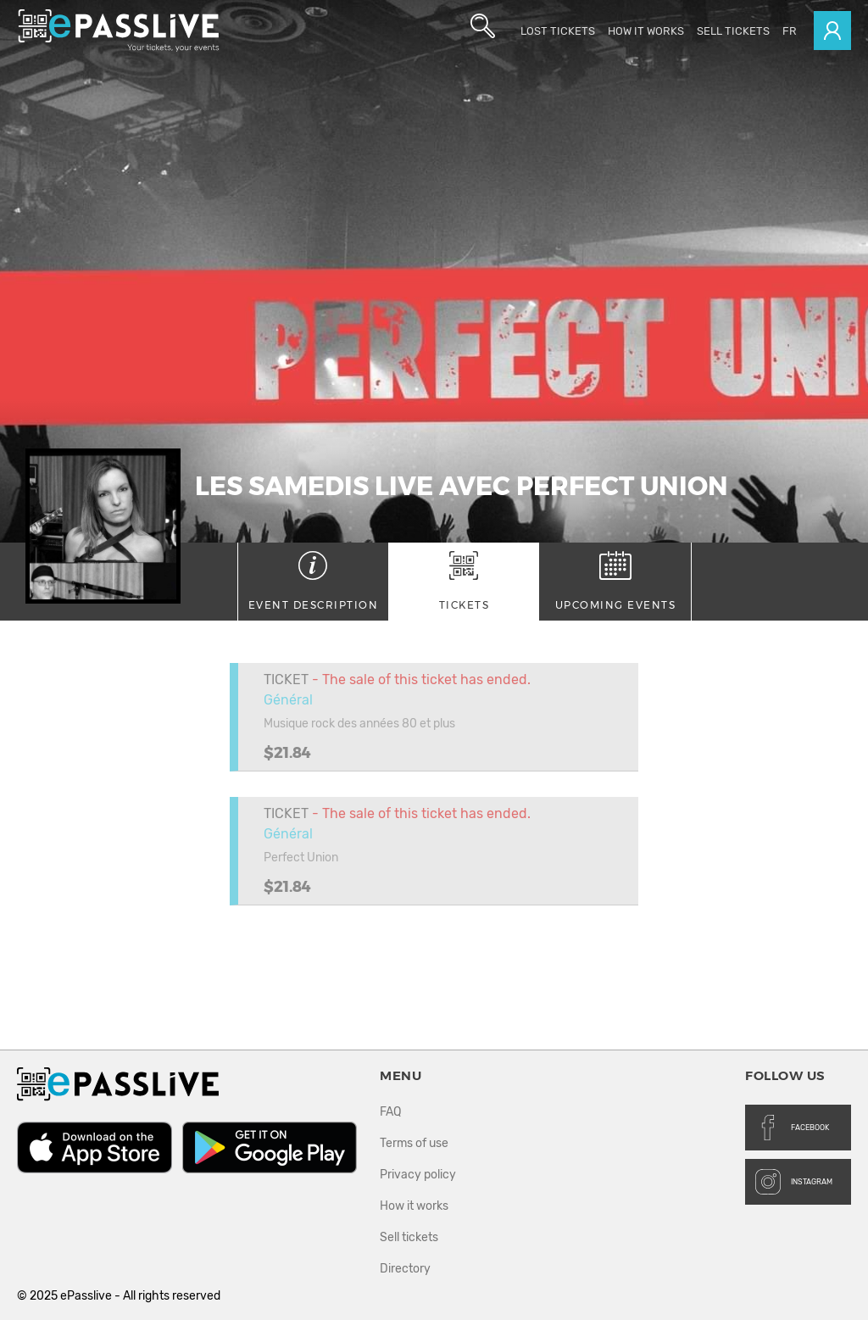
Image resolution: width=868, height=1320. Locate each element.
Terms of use (414, 1143)
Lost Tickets (557, 31)
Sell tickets (733, 31)
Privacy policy (418, 1174)
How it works (646, 31)
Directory (405, 1269)
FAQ (390, 1112)
